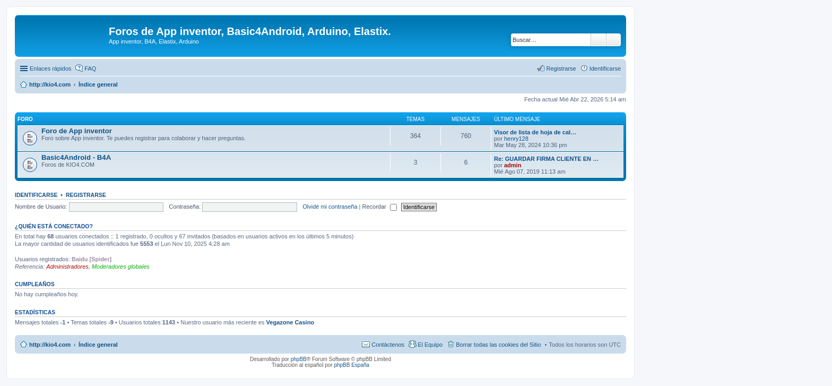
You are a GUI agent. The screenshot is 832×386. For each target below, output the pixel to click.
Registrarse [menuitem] (561, 68)
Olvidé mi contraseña (329, 206)
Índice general (98, 344)
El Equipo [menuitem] (430, 344)
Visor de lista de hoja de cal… (535, 132)
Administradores (67, 266)
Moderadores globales (121, 266)
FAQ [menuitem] (90, 68)
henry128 (516, 138)
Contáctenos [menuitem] (387, 344)
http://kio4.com (50, 344)
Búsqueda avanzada (613, 39)
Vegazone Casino (290, 322)
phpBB (299, 359)
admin (512, 165)
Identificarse (36, 195)
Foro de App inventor (76, 131)
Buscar (598, 39)
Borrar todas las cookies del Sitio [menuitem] (498, 344)
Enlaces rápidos (50, 68)
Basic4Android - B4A (76, 157)
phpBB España (351, 365)
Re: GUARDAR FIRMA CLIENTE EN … (546, 159)
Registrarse (86, 195)
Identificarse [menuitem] (605, 68)
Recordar (379, 206)
